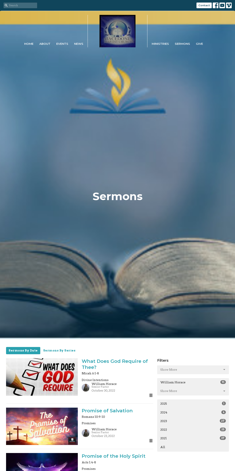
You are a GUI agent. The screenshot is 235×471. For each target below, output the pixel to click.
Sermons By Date (23, 350)
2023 (193, 421)
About (44, 44)
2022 (193, 429)
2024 (193, 412)
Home (28, 44)
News (78, 44)
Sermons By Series (59, 350)
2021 (193, 438)
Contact (204, 5)
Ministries (160, 44)
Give (199, 44)
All (162, 447)
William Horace (193, 382)
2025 (193, 403)
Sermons (182, 44)
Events (62, 44)
